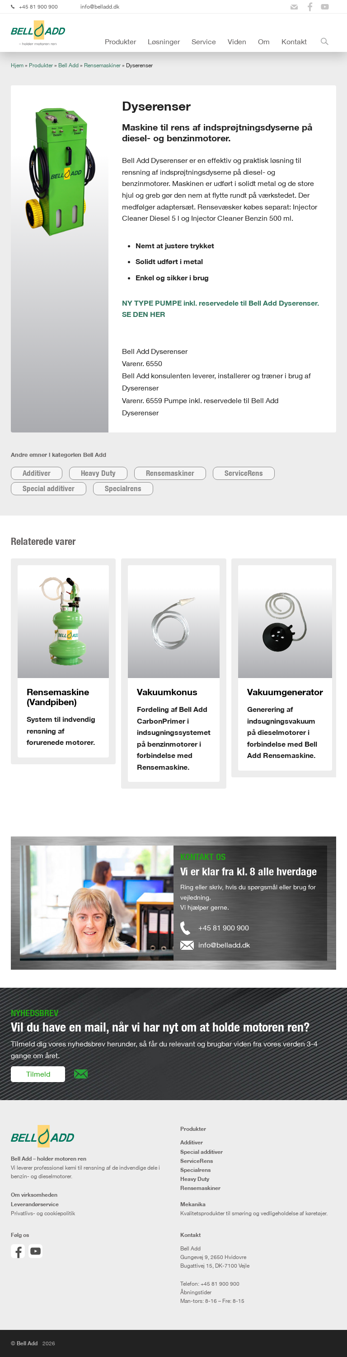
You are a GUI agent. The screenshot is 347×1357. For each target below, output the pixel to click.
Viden (237, 41)
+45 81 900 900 (38, 6)
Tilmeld (38, 1073)
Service (204, 41)
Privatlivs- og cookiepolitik (43, 1213)
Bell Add (68, 65)
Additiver (37, 473)
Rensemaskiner (102, 65)
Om (264, 41)
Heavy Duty (98, 473)
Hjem (17, 65)
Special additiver (49, 488)
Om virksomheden (34, 1195)
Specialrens (123, 488)
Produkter (120, 41)
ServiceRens (244, 473)
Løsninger (164, 41)
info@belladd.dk (99, 6)
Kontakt (294, 41)
